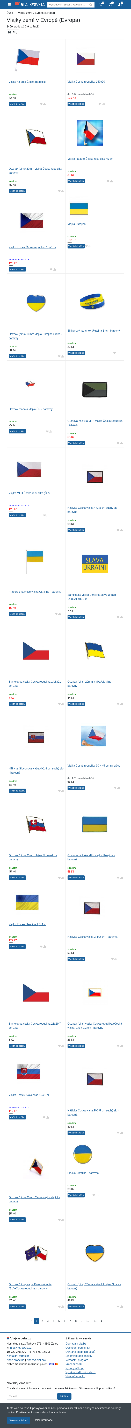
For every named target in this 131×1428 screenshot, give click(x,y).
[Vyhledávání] (67, 5)
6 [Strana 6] (65, 1320)
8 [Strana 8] (76, 1320)
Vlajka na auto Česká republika (27, 81)
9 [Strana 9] (81, 1320)
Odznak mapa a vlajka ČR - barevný (31, 409)
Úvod (10, 12)
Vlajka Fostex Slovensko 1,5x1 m (29, 1095)
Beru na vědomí (18, 1420)
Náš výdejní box (36, 1360)
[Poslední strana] (100, 1321)
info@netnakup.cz (20, 1347)
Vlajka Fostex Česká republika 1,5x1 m (32, 247)
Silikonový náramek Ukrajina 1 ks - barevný (94, 330)
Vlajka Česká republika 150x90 (86, 81)
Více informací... (75, 1376)
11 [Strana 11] (95, 1320)
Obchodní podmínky (78, 1347)
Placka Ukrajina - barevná (83, 1173)
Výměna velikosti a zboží (81, 1372)
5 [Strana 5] (59, 1320)
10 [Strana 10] (87, 1320)
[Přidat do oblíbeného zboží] (41, 104)
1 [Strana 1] (36, 1320)
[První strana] (30, 1321)
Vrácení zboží (74, 1364)
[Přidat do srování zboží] (44, 104)
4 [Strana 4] (53, 1320)
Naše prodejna (15, 1360)
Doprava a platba (76, 1343)
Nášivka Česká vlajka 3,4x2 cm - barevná (93, 936)
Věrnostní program (77, 1360)
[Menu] (10, 5)
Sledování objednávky (79, 1355)
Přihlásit (64, 1396)
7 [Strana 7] (70, 1320)
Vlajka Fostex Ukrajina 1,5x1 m (27, 924)
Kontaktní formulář (18, 1355)
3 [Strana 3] (48, 1320)
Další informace (43, 1420)
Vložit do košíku (17, 104)
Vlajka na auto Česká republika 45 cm (90, 158)
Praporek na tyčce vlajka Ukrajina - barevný (35, 591)
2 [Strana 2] (42, 1320)
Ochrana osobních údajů (80, 1351)
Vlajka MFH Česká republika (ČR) (29, 493)
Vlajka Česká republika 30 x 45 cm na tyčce (94, 765)
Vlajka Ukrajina (77, 224)
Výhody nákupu (75, 1368)
